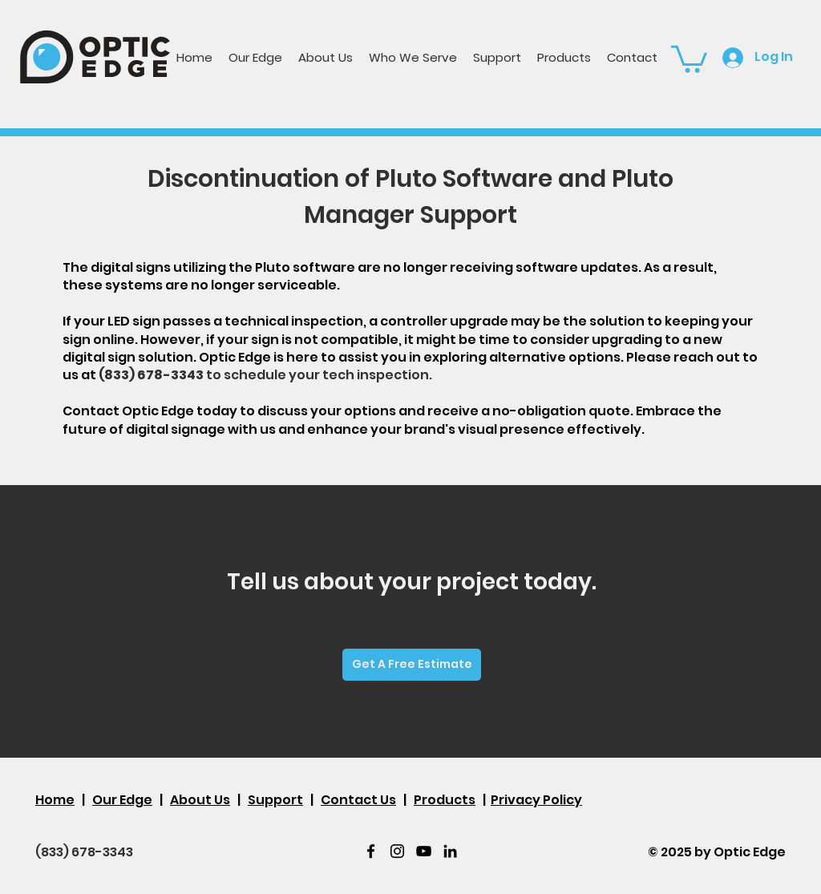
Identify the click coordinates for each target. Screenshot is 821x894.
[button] (413, 57)
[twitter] (397, 851)
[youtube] (424, 851)
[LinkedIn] (450, 851)
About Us (200, 800)
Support (275, 800)
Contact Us (358, 800)
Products (444, 800)
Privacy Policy (536, 800)
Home (55, 800)
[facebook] (371, 851)
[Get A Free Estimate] (411, 665)
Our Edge (122, 800)
